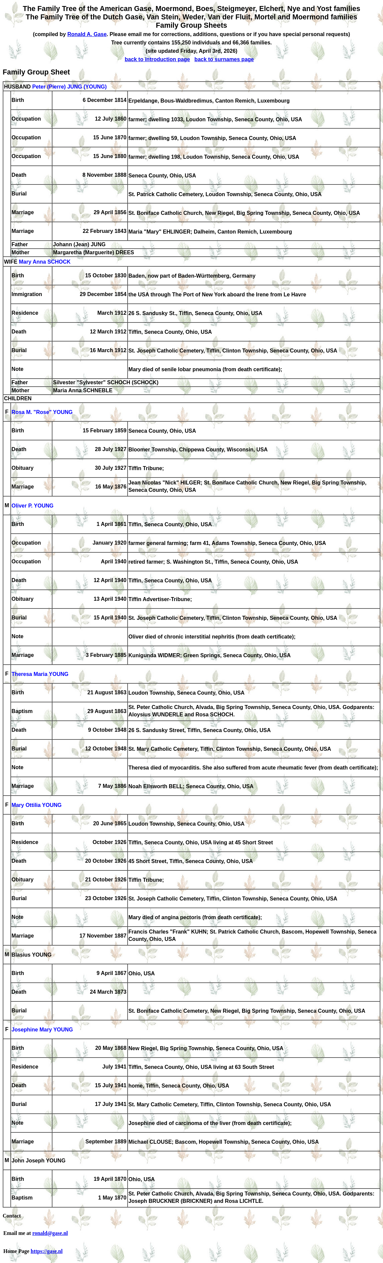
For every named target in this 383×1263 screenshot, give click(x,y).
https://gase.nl (47, 1251)
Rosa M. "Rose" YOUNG (42, 412)
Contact (12, 1216)
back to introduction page (157, 59)
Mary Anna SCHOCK (44, 262)
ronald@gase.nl (50, 1233)
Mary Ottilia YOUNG (37, 805)
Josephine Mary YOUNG (42, 1030)
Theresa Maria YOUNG (40, 674)
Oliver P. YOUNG (33, 506)
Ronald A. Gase (87, 34)
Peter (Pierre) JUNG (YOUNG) (69, 87)
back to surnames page (224, 59)
